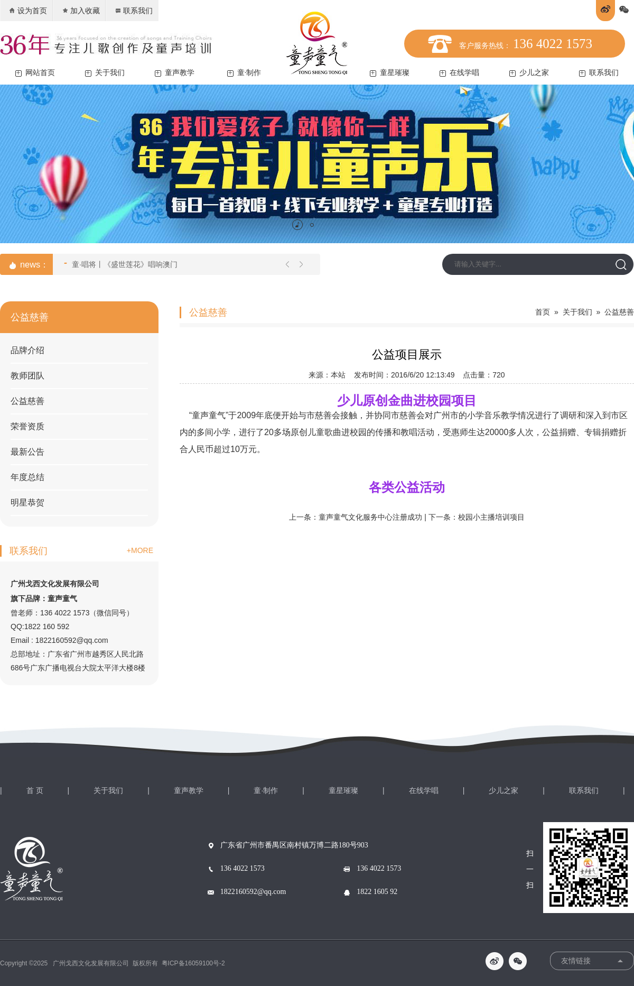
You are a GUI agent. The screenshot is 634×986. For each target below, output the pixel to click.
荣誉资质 (27, 426)
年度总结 (27, 477)
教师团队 (27, 375)
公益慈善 (27, 401)
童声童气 (209, 415)
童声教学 (174, 73)
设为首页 (27, 10)
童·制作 (244, 73)
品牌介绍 (27, 350)
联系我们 (133, 10)
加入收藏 (80, 10)
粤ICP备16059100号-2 (193, 963)
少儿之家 (529, 73)
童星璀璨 (389, 73)
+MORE (140, 550)
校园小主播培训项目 (491, 517)
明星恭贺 (27, 502)
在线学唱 (459, 73)
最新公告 (27, 451)
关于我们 (105, 73)
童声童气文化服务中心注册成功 (370, 517)
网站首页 (35, 73)
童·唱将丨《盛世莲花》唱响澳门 (121, 263)
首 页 (34, 790)
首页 (542, 312)
